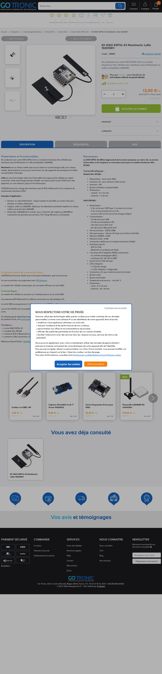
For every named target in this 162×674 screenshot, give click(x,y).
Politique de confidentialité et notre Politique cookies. (97, 355)
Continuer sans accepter (115, 307)
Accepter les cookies (68, 364)
